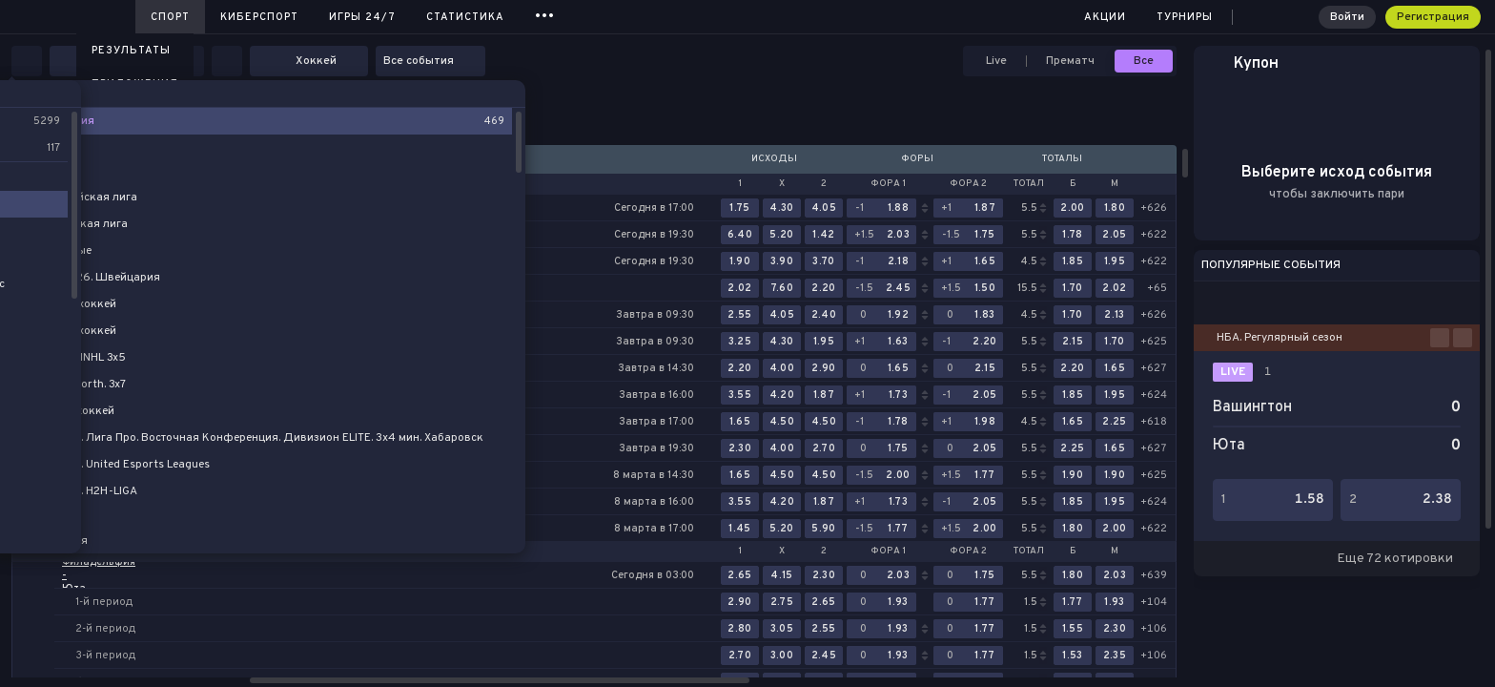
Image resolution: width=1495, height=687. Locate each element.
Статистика (465, 17)
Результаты (131, 50)
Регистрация (1433, 17)
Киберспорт (259, 17)
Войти (1347, 17)
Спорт (170, 17)
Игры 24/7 (362, 17)
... (545, 14)
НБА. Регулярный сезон (1279, 337)
